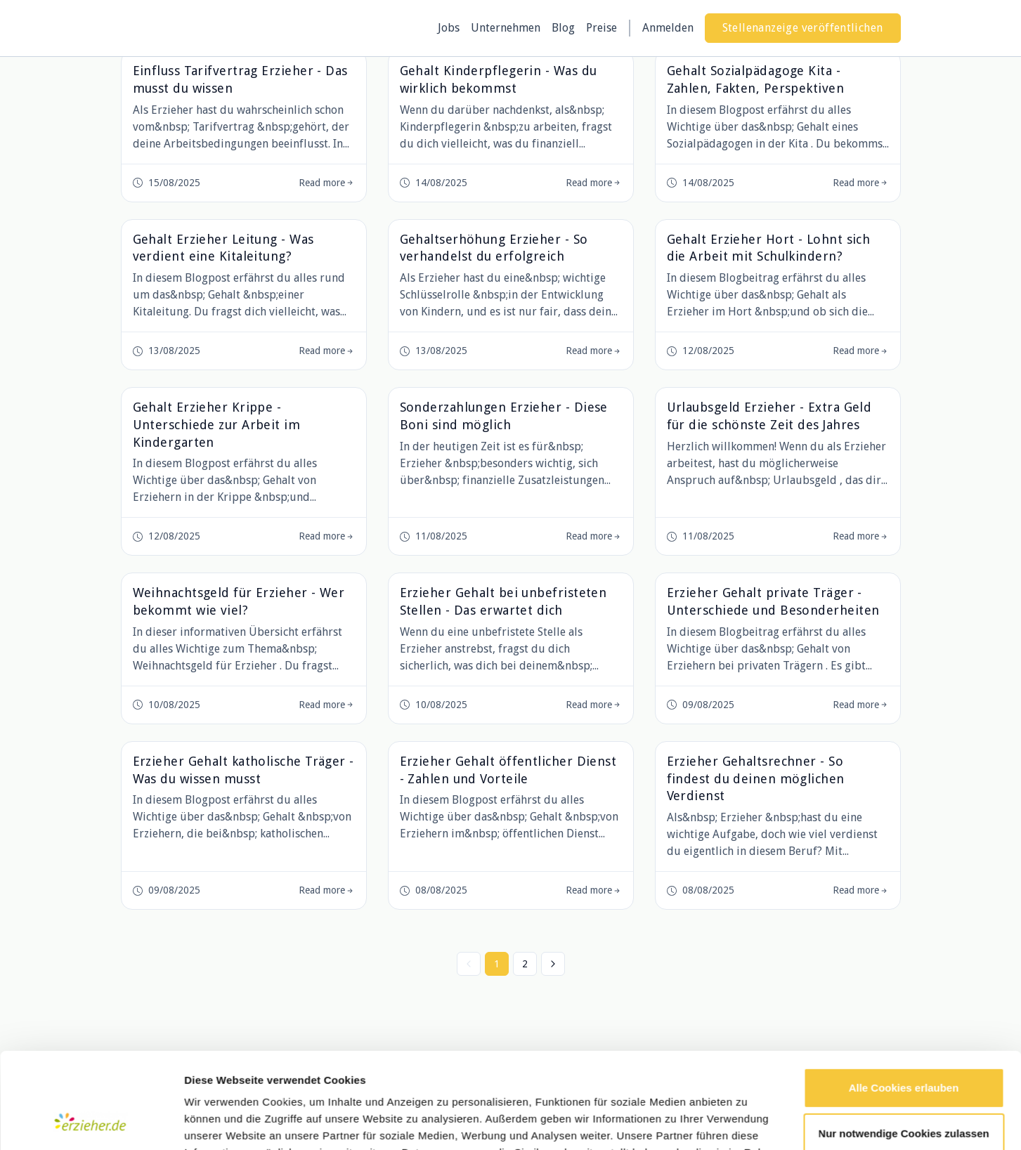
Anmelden (668, 27)
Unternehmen (505, 27)
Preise (601, 27)
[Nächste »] (553, 964)
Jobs (449, 27)
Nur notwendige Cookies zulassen (903, 1048)
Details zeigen (219, 1122)
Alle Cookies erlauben (904, 1002)
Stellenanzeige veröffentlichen (802, 27)
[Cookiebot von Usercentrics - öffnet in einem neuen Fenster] (91, 1122)
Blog (563, 27)
